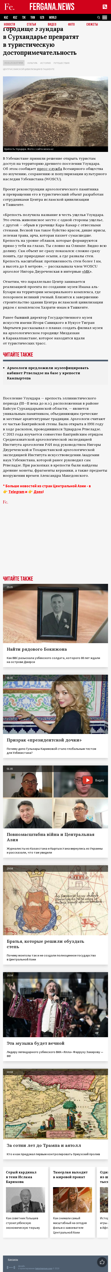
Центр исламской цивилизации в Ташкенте (28, 69)
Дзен (38, 491)
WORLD (52, 17)
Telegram (16, 491)
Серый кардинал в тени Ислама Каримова (21, 1177)
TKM (32, 17)
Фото (71, 25)
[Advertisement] (55, 546)
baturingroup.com (43, 1268)
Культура (32, 62)
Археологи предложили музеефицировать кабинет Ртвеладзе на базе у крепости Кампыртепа (48, 372)
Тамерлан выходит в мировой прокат (70, 1174)
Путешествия (61, 62)
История (45, 62)
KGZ (15, 17)
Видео (52, 25)
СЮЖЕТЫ (92, 25)
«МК (86, 271)
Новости (9, 25)
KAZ (6, 17)
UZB (42, 17)
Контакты (13, 1259)
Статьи (31, 25)
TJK (24, 17)
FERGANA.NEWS (52, 7)
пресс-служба (49, 168)
